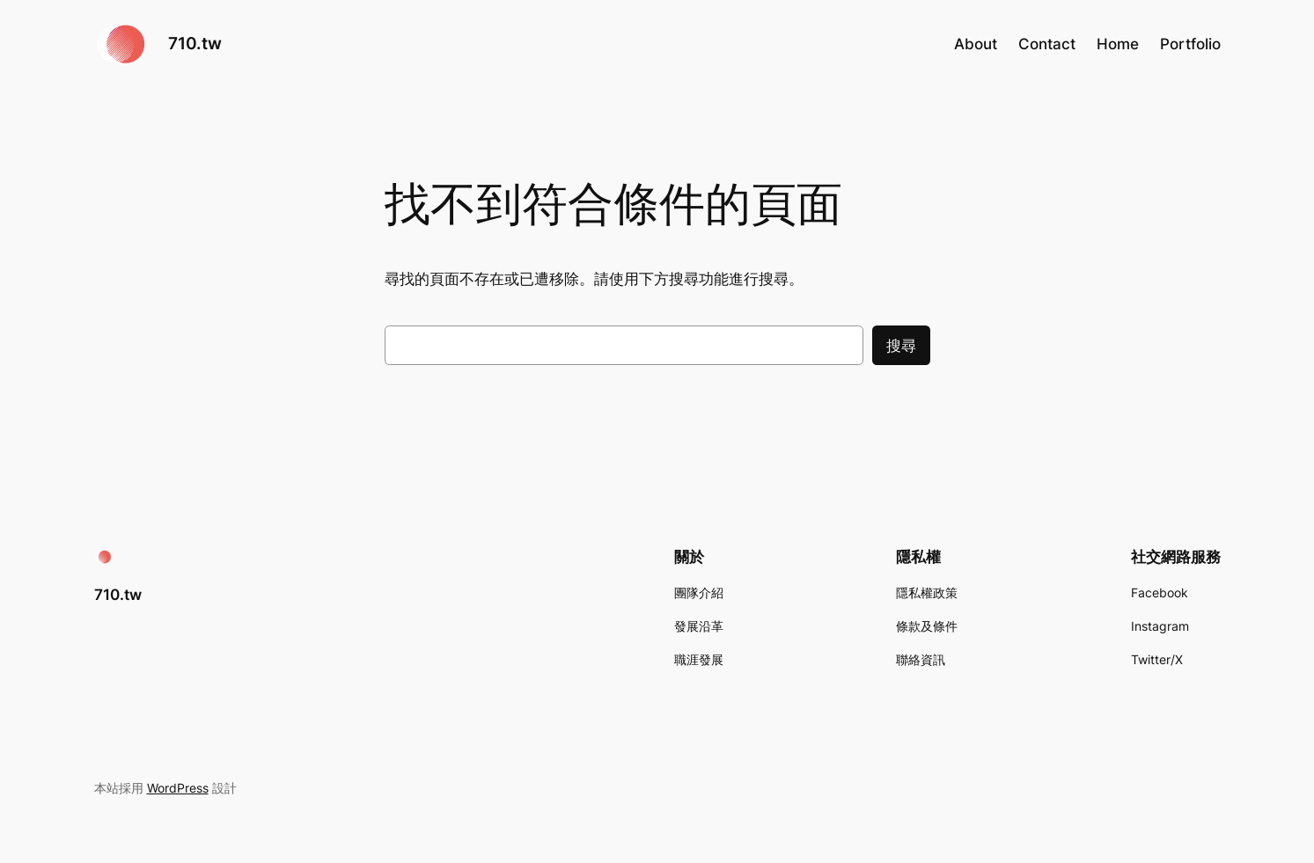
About (975, 44)
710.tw (195, 43)
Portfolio (1190, 44)
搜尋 (901, 346)
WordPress (178, 787)
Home (1118, 44)
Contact (1046, 44)
